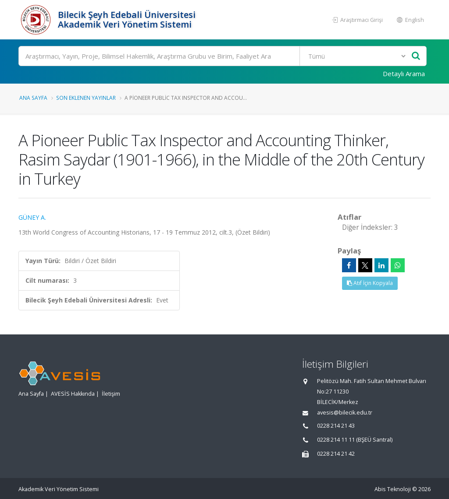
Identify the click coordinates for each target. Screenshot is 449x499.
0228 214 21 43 (336, 425)
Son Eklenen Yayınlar (86, 97)
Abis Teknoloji (392, 489)
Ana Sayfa (33, 97)
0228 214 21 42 (336, 453)
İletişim (111, 393)
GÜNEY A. (32, 217)
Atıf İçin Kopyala (370, 283)
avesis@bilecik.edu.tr (344, 412)
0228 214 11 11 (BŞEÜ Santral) (354, 439)
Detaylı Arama (404, 73)
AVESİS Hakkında (73, 393)
